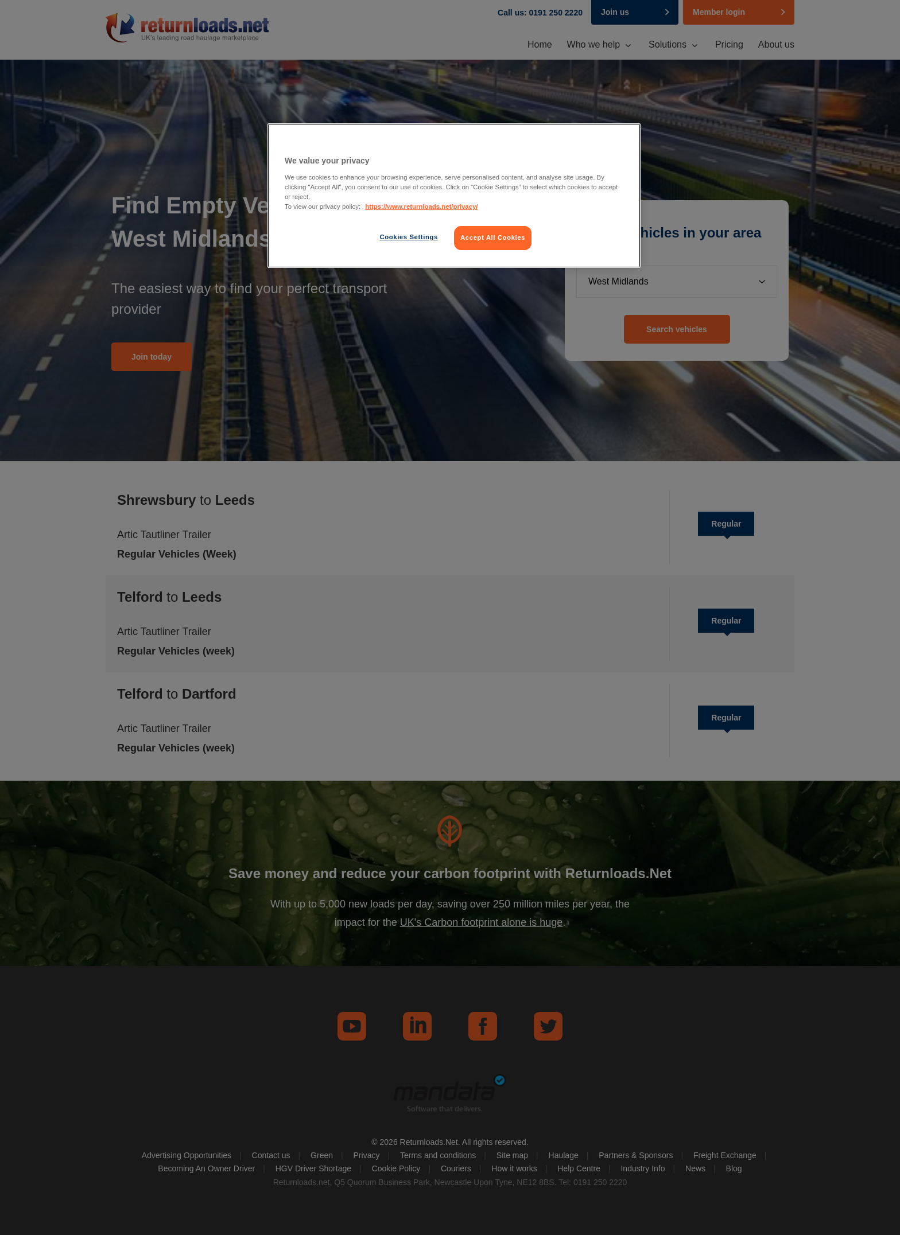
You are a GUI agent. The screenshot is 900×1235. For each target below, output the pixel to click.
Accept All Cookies (492, 237)
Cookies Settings (408, 236)
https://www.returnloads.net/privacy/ (421, 206)
